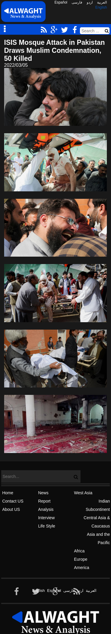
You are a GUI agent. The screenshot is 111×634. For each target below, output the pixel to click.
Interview (46, 517)
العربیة (102, 2)
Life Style (46, 526)
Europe (80, 559)
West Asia (83, 492)
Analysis (46, 509)
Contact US (12, 501)
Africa (79, 551)
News (43, 492)
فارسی (77, 2)
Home (7, 492)
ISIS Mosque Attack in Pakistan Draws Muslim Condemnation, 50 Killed (54, 50)
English (101, 7)
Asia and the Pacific (98, 538)
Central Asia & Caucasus (97, 521)
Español (60, 2)
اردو (90, 2)
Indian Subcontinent (98, 505)
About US (11, 509)
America (81, 567)
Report (44, 501)
